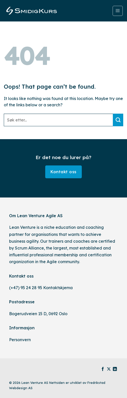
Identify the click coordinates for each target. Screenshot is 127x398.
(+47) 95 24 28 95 (25, 287)
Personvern (20, 339)
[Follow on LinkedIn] (115, 369)
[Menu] (118, 11)
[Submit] (118, 120)
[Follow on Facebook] (103, 369)
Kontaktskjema (58, 287)
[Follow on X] (109, 369)
